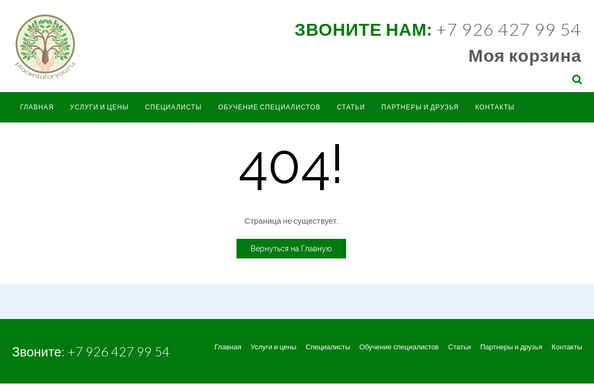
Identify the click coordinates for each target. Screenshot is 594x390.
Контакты (495, 107)
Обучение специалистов (269, 107)
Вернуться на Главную (291, 248)
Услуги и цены (99, 107)
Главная (37, 107)
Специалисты (173, 107)
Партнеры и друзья (420, 107)
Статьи (351, 107)
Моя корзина (525, 55)
